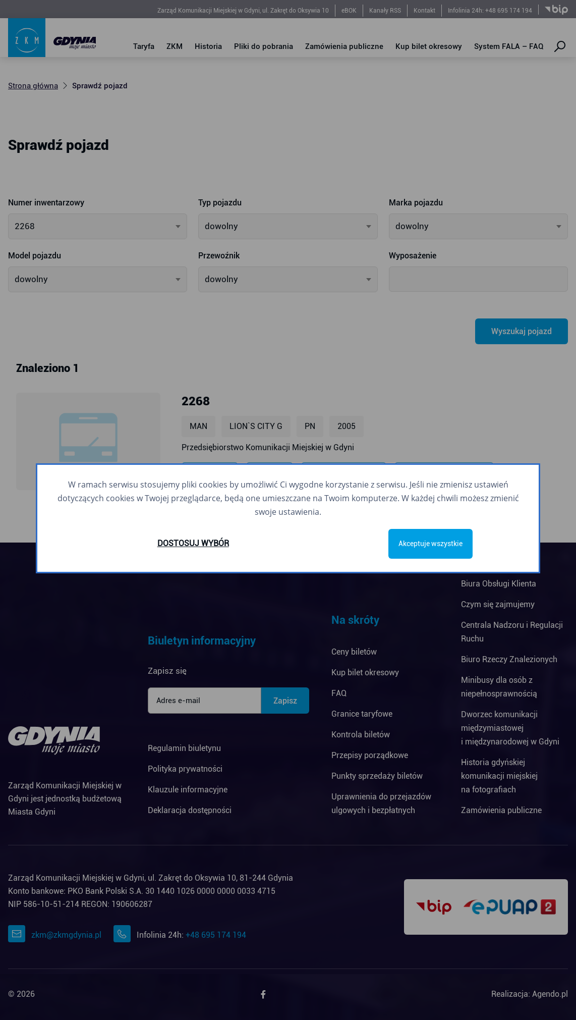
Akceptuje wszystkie (430, 544)
